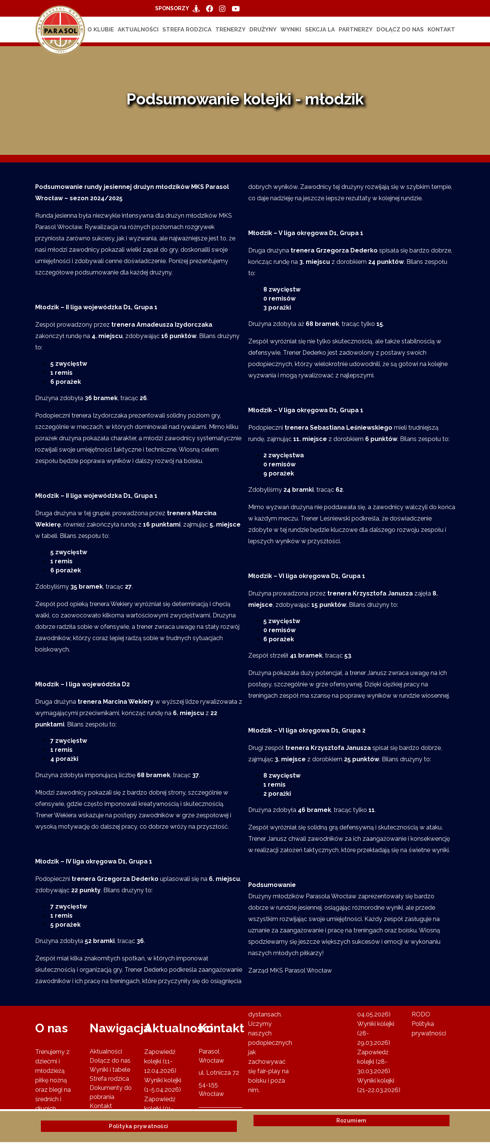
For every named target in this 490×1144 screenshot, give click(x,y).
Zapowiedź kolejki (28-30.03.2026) (373, 1062)
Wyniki (290, 29)
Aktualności (138, 29)
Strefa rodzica (187, 29)
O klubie (100, 29)
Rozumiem (351, 1121)
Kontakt (441, 29)
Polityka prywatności (138, 1126)
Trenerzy (230, 29)
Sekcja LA (320, 29)
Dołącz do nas (400, 29)
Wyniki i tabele (110, 1069)
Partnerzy (356, 29)
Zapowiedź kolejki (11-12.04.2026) (160, 1061)
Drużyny (263, 29)
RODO (421, 1014)
